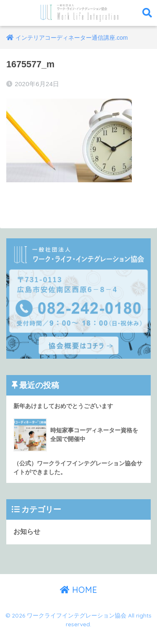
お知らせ (26, 531)
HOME (78, 590)
